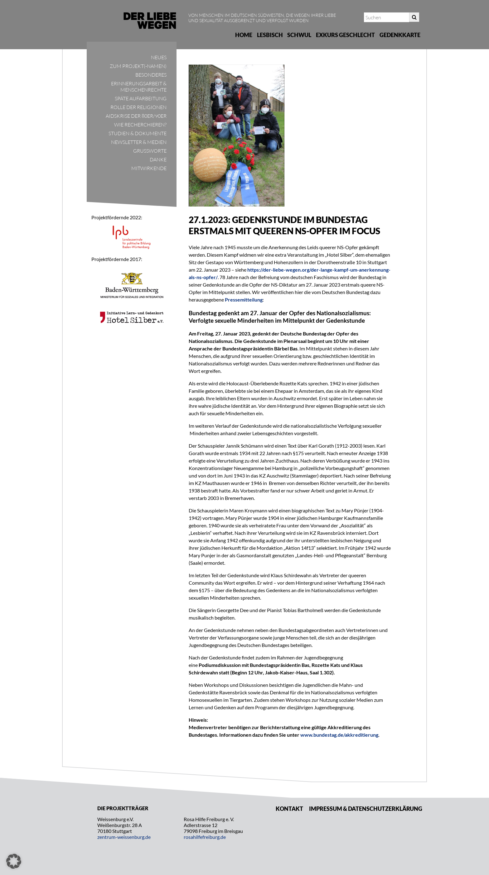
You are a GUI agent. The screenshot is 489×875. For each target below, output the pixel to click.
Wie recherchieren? (140, 124)
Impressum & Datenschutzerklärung (365, 808)
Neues (159, 57)
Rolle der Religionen (138, 107)
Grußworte (150, 151)
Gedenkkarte (400, 34)
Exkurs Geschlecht (345, 34)
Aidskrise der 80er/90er (136, 116)
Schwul (299, 34)
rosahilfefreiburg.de (205, 837)
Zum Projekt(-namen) (138, 66)
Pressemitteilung (244, 299)
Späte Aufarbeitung (141, 98)
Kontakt (289, 808)
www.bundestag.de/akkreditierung (339, 735)
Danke (158, 159)
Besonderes (151, 75)
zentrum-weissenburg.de (124, 837)
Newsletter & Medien (139, 142)
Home (243, 34)
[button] (13, 861)
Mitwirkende (149, 168)
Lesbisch (270, 34)
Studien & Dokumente (138, 133)
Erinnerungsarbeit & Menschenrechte (139, 86)
